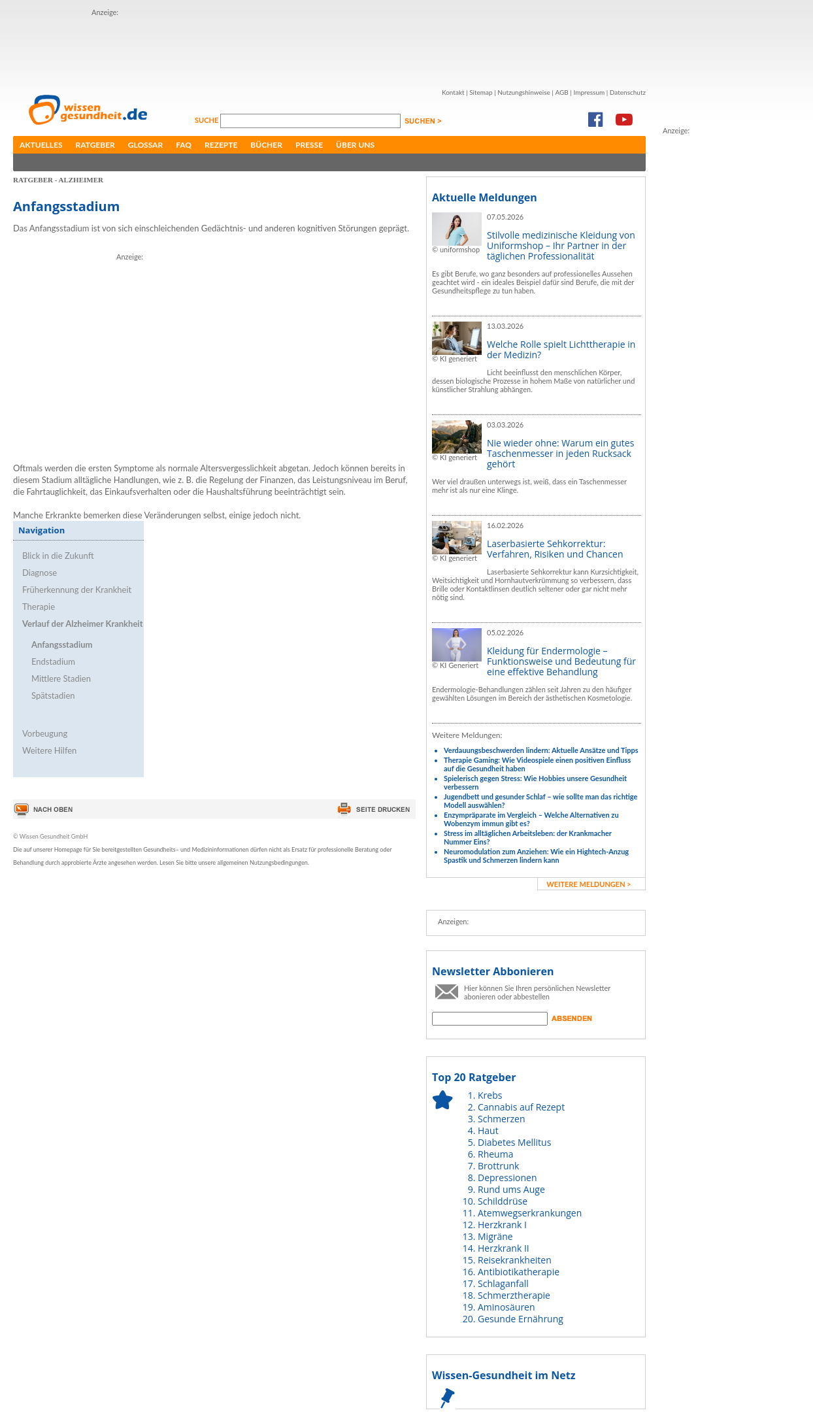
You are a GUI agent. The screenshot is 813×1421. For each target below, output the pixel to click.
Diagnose (39, 572)
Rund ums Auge (511, 1189)
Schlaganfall (503, 1283)
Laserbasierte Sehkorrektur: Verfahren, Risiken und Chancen (555, 548)
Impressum (589, 92)
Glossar (145, 145)
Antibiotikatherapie (518, 1271)
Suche (207, 120)
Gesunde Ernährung (520, 1318)
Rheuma (495, 1154)
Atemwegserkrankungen (530, 1213)
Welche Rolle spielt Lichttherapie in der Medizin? (561, 349)
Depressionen (507, 1177)
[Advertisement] (329, 47)
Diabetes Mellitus (514, 1142)
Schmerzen (501, 1118)
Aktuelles (41, 145)
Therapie (38, 606)
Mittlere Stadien (61, 678)
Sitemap (480, 92)
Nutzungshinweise (523, 92)
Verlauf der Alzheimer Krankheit (82, 623)
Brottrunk (498, 1166)
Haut (488, 1130)
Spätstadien (53, 695)
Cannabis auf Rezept (521, 1107)
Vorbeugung (44, 733)
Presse (309, 145)
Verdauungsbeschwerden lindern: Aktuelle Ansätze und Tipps (541, 750)
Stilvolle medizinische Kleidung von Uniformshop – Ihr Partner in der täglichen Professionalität (561, 245)
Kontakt (453, 92)
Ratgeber (95, 145)
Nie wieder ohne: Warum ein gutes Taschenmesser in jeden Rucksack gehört (560, 453)
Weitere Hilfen (49, 750)
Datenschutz (628, 92)
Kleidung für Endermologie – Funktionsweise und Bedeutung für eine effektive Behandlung (561, 661)
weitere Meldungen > (588, 884)
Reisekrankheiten (515, 1260)
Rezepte (221, 145)
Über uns (355, 145)
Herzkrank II (503, 1248)
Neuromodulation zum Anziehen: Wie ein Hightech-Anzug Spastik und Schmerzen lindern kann (536, 855)
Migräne (495, 1236)
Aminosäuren (506, 1307)
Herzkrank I (502, 1224)
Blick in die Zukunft (58, 555)
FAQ (183, 145)
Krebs (490, 1095)
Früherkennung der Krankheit (76, 589)
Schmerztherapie (514, 1295)
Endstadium (53, 661)
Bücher (266, 145)
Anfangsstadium (61, 644)
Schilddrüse (502, 1201)
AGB (561, 92)
